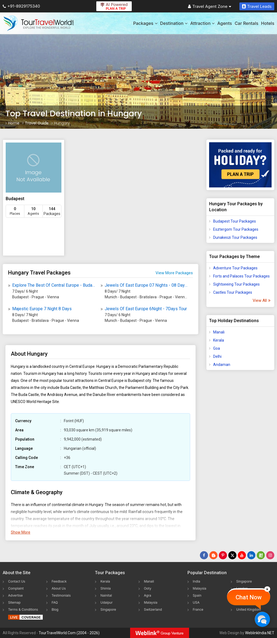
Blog (55, 609)
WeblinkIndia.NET (259, 633)
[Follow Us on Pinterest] (223, 555)
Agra (147, 595)
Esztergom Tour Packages (235, 229)
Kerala (218, 340)
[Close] (267, 589)
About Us (59, 588)
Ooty (147, 588)
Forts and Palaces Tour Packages (241, 276)
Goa (216, 348)
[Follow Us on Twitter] (232, 555)
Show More (20, 532)
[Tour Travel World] (38, 23)
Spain (197, 595)
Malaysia (150, 602)
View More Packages (174, 272)
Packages (145, 23)
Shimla (105, 588)
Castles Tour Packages (232, 292)
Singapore (108, 609)
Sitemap (14, 602)
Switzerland (153, 609)
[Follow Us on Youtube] (242, 555)
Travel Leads (257, 6)
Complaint (16, 588)
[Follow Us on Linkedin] (251, 555)
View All (261, 300)
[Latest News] (213, 555)
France (198, 609)
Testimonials (61, 595)
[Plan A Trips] (240, 164)
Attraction (202, 23)
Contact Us (16, 581)
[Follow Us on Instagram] (270, 555)
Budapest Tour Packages (234, 221)
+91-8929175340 (21, 6)
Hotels (267, 23)
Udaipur (106, 602)
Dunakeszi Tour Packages (235, 237)
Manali (219, 332)
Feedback (59, 581)
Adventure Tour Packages (235, 268)
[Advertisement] (240, 459)
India (196, 581)
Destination (174, 23)
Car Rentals (246, 23)
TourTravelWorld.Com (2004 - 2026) (69, 633)
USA (196, 602)
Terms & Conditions (23, 609)
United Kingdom (248, 609)
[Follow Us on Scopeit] (261, 555)
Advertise (15, 595)
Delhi (217, 356)
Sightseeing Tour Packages (236, 284)
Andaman (221, 364)
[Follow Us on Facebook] (204, 555)
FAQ (55, 602)
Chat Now (249, 597)
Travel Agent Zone (209, 6)
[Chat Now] (262, 619)
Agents (224, 23)
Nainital (106, 595)
